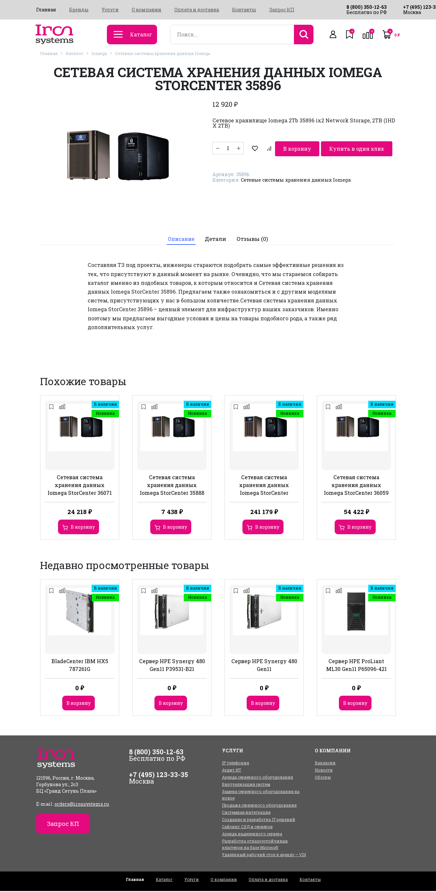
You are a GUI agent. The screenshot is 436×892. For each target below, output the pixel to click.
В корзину (271, 148)
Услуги (110, 9)
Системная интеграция (246, 813)
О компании (146, 9)
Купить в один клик (331, 148)
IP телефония (235, 763)
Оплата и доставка (196, 9)
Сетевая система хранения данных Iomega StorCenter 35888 (172, 486)
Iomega (99, 53)
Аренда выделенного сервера (252, 834)
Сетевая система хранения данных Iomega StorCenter (264, 486)
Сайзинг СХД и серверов (247, 827)
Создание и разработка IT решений (258, 820)
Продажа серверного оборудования (259, 806)
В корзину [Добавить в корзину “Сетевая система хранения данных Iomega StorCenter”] (267, 528)
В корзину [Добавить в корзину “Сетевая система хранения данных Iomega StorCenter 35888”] (175, 528)
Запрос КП (281, 9)
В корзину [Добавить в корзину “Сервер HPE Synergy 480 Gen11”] (263, 704)
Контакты (244, 9)
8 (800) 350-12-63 (366, 7)
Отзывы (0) (254, 239)
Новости (324, 771)
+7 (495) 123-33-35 (158, 775)
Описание (181, 239)
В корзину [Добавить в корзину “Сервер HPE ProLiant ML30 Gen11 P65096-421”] (355, 704)
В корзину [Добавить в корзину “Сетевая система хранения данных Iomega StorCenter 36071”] (83, 528)
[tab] (180, 239)
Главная (46, 9)
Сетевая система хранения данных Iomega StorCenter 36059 (356, 486)
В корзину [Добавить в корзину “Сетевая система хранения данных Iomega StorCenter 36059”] (359, 528)
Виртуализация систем (246, 785)
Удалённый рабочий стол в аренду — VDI (264, 855)
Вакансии (325, 763)
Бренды (79, 9)
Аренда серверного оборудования (257, 778)
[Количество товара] (228, 148)
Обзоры (323, 778)
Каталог (74, 53)
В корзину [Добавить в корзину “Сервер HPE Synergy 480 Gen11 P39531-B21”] (171, 704)
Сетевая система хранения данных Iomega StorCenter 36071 (80, 486)
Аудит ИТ (231, 771)
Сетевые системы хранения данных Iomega (162, 53)
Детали (216, 239)
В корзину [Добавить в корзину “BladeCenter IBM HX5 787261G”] (78, 704)
